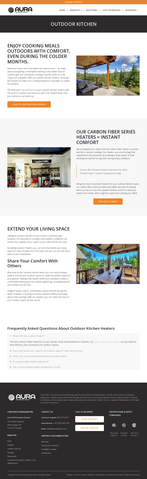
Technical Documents (50, 445)
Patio (9, 441)
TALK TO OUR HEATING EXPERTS (29, 104)
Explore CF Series (108, 201)
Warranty (45, 441)
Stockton (77, 475)
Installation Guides (49, 449)
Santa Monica (100, 475)
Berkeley (91, 475)
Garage (10, 452)
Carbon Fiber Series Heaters (107, 341)
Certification (46, 453)
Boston (84, 475)
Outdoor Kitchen (14, 448)
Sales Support (90, 419)
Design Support (73, 2)
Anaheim (69, 475)
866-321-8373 (63, 417)
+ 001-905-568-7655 (61, 423)
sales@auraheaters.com (57, 428)
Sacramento (135, 475)
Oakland (127, 475)
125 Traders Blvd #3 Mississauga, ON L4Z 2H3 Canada (15, 424)
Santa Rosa (110, 475)
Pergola (10, 445)
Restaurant (11, 456)
